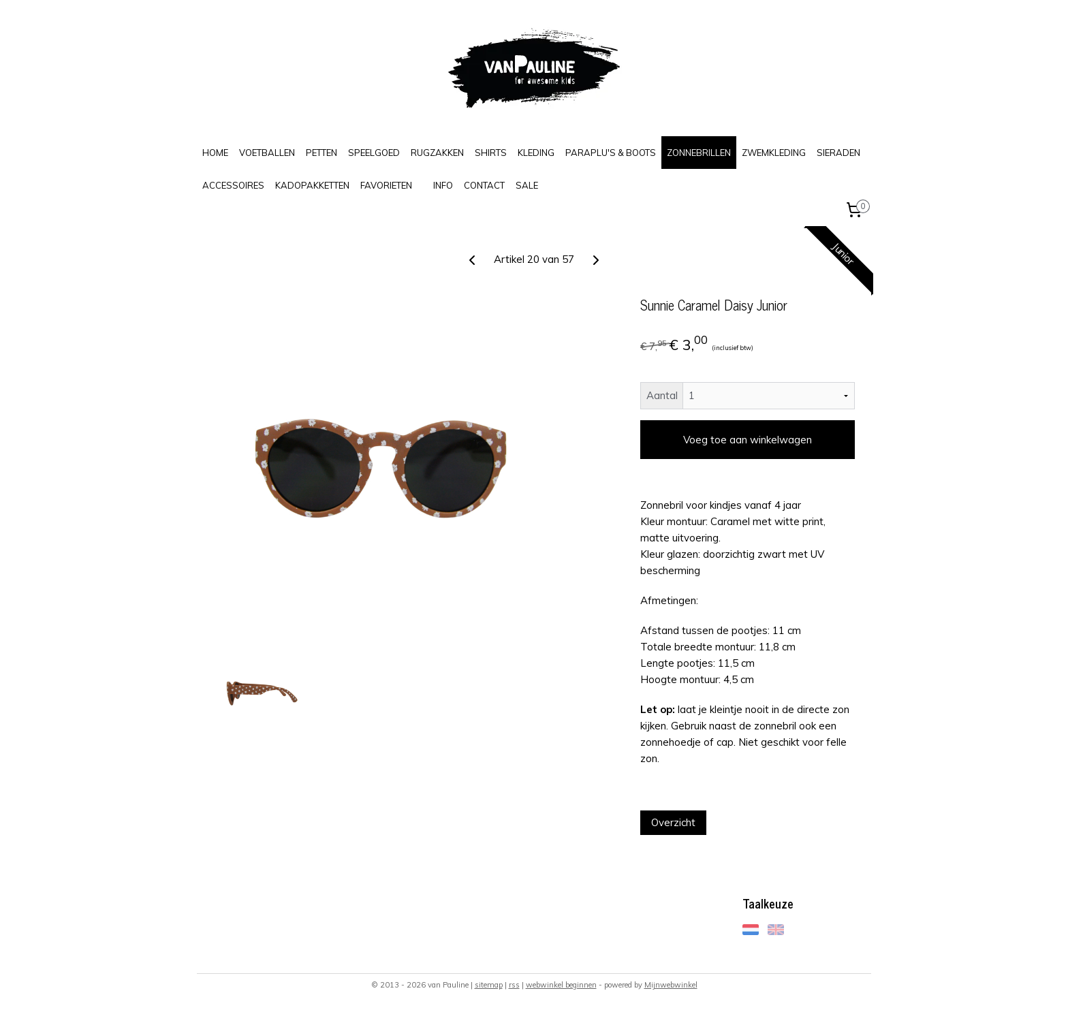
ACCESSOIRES (233, 185)
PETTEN (321, 152)
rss (514, 985)
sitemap (489, 985)
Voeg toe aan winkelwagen (747, 439)
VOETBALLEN (267, 152)
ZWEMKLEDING (774, 152)
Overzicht (673, 822)
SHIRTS (491, 152)
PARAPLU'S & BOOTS (610, 152)
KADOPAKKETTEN (312, 185)
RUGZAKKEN (437, 152)
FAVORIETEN (386, 185)
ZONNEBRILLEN (699, 152)
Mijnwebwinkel (670, 985)
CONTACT (484, 185)
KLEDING (536, 152)
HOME (215, 152)
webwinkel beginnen (561, 985)
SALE (527, 185)
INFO (443, 185)
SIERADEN (838, 152)
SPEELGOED (374, 152)
